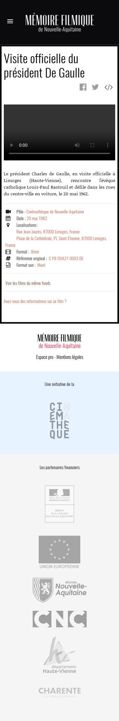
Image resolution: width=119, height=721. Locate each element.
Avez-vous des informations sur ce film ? (35, 301)
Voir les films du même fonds (27, 283)
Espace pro (44, 357)
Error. (59, 132)
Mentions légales (69, 357)
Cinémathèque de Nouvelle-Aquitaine (55, 212)
